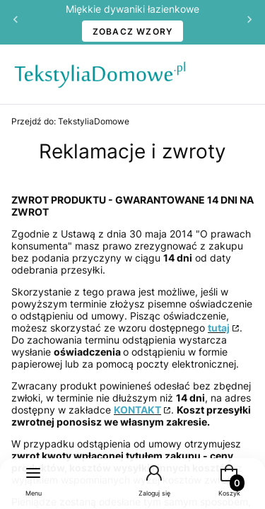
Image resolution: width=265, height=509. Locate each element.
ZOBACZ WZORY (133, 31)
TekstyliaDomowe (70, 121)
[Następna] (249, 22)
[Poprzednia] (15, 22)
